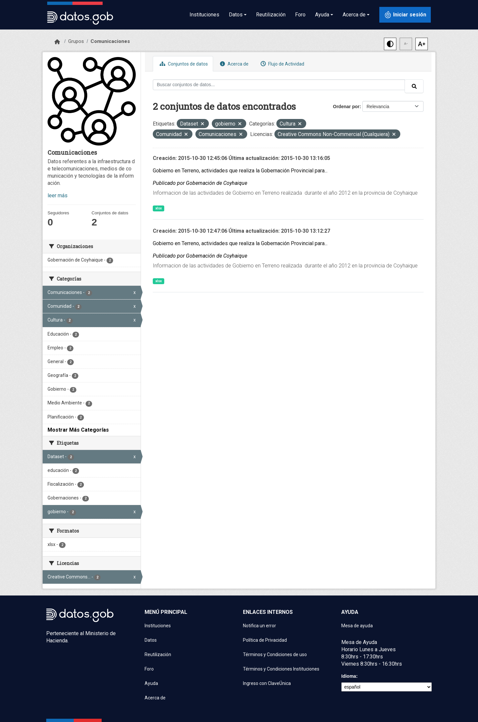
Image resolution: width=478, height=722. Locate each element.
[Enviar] (414, 86)
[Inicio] (57, 42)
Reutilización (271, 14)
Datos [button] (236, 14)
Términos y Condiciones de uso (275, 654)
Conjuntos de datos (183, 64)
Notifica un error (259, 625)
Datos (151, 640)
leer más (58, 195)
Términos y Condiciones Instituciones (281, 669)
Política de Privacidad (265, 640)
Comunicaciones (110, 41)
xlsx (158, 208)
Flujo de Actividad (281, 64)
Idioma (348, 676)
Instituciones (204, 14)
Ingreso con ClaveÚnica (267, 683)
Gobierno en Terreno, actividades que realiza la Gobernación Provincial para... (240, 170)
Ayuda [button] (322, 14)
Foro (300, 14)
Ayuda (151, 683)
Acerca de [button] (354, 14)
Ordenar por (346, 106)
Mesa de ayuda (357, 625)
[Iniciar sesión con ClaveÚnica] (405, 15)
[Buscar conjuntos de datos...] (279, 84)
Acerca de (233, 64)
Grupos (76, 41)
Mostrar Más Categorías (78, 430)
